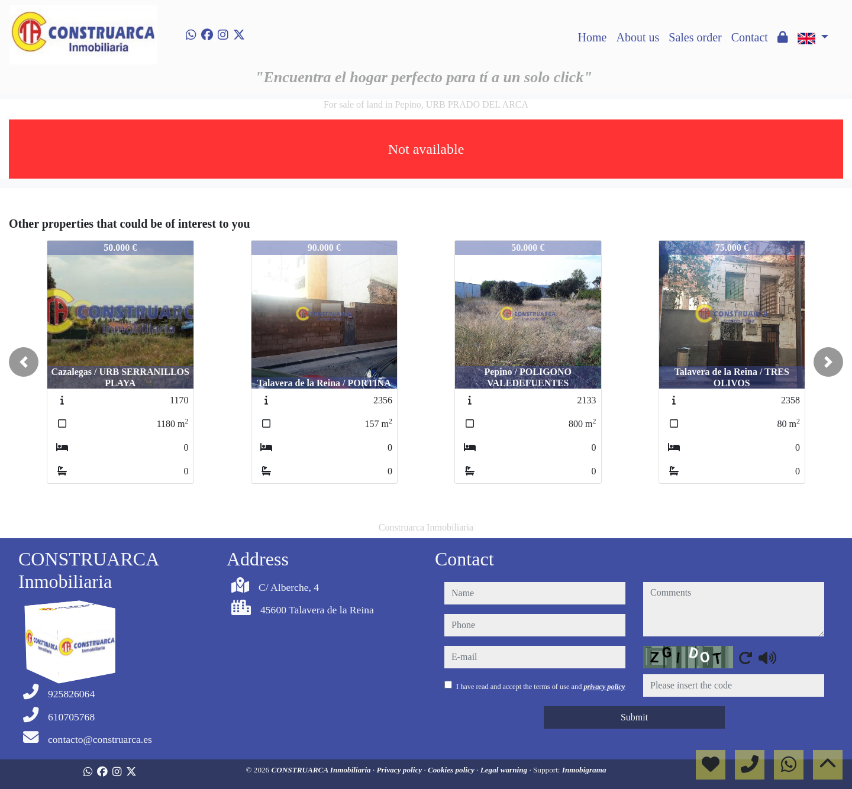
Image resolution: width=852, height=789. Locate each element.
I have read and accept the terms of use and (540, 687)
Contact (749, 37)
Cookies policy (452, 769)
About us (637, 37)
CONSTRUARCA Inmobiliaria (322, 769)
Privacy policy (400, 769)
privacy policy (604, 687)
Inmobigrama (584, 769)
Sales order (695, 37)
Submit (634, 717)
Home (592, 37)
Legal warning (505, 769)
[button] (23, 362)
